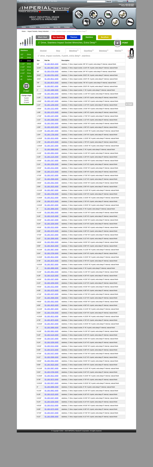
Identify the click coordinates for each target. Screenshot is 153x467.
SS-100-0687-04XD (51, 68)
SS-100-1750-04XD (51, 142)
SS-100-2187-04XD (51, 170)
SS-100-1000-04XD (51, 93)
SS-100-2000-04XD (51, 158)
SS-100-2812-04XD (51, 211)
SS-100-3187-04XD (51, 235)
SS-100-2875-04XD (51, 215)
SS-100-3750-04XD (51, 272)
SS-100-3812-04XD (51, 276)
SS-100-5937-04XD (51, 414)
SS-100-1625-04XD (51, 134)
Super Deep (88, 50)
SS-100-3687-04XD (51, 268)
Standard (43, 50)
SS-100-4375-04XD (51, 313)
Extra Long (103, 50)
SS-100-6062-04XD (51, 423)
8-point (26, 100)
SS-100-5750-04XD (51, 402)
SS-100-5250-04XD (51, 370)
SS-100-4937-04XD (51, 349)
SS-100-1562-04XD (51, 129)
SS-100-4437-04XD (51, 317)
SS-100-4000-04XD (51, 288)
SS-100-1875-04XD (51, 150)
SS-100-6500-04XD (51, 451)
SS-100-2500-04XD (51, 191)
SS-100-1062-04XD (51, 97)
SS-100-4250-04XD (51, 304)
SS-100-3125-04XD (51, 231)
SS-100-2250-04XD (51, 174)
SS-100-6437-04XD (51, 447)
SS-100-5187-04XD (51, 366)
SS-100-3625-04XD (51, 264)
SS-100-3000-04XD (51, 223)
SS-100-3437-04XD (51, 252)
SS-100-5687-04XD (51, 398)
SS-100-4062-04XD (51, 292)
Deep (58, 50)
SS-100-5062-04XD (51, 357)
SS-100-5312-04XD (51, 374)
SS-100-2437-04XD (51, 186)
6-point (26, 98)
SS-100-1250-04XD (51, 109)
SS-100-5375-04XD (51, 378)
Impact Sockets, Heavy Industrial (38, 31)
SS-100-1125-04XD (51, 101)
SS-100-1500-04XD (51, 125)
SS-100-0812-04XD (51, 81)
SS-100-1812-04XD (51, 146)
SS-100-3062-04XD (51, 227)
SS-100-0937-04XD (51, 89)
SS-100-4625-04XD (51, 329)
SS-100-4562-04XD (51, 325)
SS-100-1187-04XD (51, 105)
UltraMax (117, 50)
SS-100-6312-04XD (51, 439)
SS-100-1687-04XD (51, 138)
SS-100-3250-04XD (51, 239)
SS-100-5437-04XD (51, 382)
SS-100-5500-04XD (51, 386)
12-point (26, 102)
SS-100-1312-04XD (51, 113)
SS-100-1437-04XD (51, 121)
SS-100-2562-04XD (51, 195)
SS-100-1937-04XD (51, 154)
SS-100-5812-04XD (51, 406)
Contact (120, 1)
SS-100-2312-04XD (51, 178)
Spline (26, 76)
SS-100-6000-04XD (51, 418)
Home (24, 31)
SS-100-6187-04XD (51, 431)
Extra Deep (73, 50)
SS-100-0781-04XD (51, 77)
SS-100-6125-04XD (51, 427)
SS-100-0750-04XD (51, 72)
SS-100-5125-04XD (51, 361)
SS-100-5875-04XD (51, 410)
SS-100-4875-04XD (51, 345)
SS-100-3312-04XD (51, 243)
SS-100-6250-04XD (51, 435)
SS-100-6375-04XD (51, 443)
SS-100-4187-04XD (51, 300)
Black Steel (42, 37)
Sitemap (131, 1)
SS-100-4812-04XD (51, 341)
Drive (25, 54)
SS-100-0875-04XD (51, 85)
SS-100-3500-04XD (51, 256)
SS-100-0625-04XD (51, 64)
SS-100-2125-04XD (51, 166)
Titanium (73, 37)
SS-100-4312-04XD (51, 309)
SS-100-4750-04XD (51, 337)
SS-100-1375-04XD (51, 117)
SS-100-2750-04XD (51, 207)
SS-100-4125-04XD (51, 296)
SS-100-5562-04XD (51, 390)
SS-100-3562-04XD (51, 260)
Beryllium (105, 37)
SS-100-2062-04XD (51, 162)
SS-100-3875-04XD (51, 280)
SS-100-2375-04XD (51, 182)
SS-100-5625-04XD (51, 394)
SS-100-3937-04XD (51, 284)
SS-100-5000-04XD (51, 353)
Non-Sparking (58, 37)
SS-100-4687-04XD (51, 333)
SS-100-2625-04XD (51, 199)
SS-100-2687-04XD (51, 203)
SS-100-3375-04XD (51, 247)
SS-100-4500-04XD (51, 321)
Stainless (89, 37)
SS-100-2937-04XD (51, 219)
